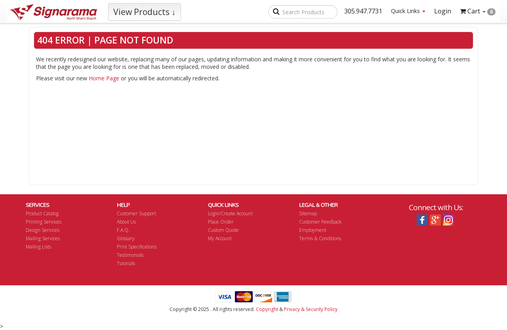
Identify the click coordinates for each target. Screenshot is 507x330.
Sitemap (308, 213)
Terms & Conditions (320, 238)
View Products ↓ (144, 11)
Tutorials (126, 263)
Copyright (267, 309)
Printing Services (43, 221)
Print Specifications (136, 246)
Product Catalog (42, 213)
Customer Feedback (320, 221)
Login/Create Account (230, 213)
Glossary (126, 238)
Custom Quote (223, 230)
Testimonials (130, 255)
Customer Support (136, 213)
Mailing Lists (38, 246)
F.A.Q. (123, 230)
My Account (220, 238)
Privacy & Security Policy (310, 309)
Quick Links (408, 11)
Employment (312, 230)
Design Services (42, 230)
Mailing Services (43, 238)
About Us (126, 221)
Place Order (221, 221)
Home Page (104, 78)
